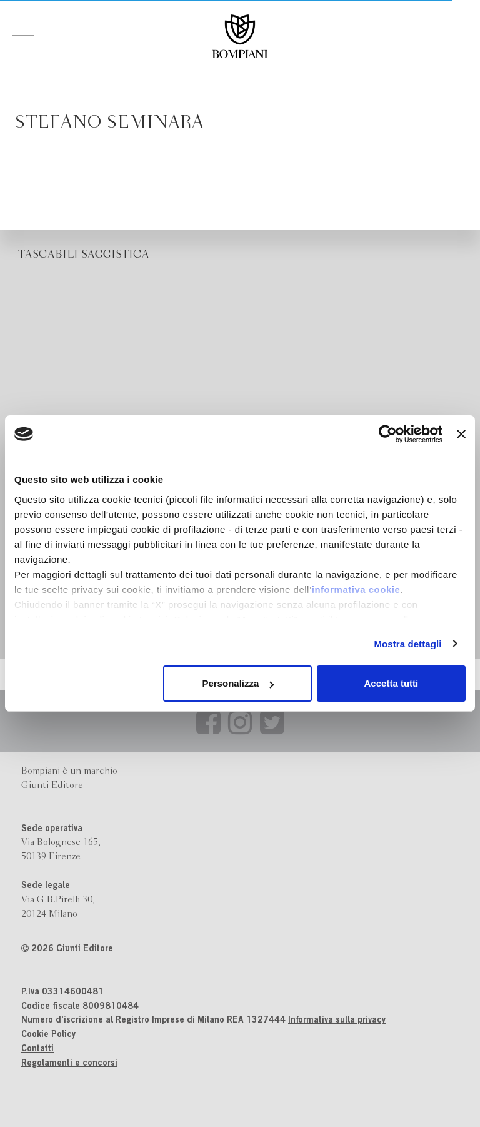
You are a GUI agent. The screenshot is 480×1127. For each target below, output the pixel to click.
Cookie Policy (48, 1035)
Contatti (37, 1049)
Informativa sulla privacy (337, 1020)
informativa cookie (356, 589)
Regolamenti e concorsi (69, 1063)
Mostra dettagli (407, 644)
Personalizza (238, 683)
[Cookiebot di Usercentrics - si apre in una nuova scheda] (387, 434)
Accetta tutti (391, 683)
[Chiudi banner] (461, 434)
